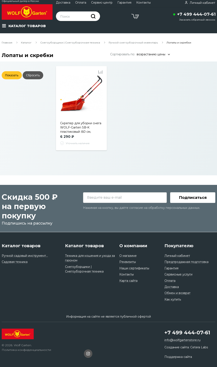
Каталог (26, 42)
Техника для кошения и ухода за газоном (90, 258)
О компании (133, 245)
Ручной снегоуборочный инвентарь (133, 42)
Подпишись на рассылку (27, 223)
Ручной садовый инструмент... (25, 256)
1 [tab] (61, 99)
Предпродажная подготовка (186, 262)
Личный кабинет (177, 256)
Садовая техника (15, 262)
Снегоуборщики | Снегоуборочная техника (70, 42)
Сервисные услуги (178, 274)
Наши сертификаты (134, 268)
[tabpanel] (81, 96)
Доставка (63, 2)
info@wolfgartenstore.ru (182, 340)
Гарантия (124, 2)
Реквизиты (127, 262)
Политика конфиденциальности (26, 350)
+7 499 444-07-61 (196, 14)
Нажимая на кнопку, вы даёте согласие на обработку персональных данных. (141, 208)
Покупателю (178, 245)
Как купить (172, 299)
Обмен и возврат (177, 293)
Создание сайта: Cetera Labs (186, 347)
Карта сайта (128, 281)
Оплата (80, 2)
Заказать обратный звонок (197, 19)
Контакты (143, 2)
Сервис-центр (102, 2)
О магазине (128, 256)
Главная (7, 42)
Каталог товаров (21, 245)
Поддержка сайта (178, 357)
